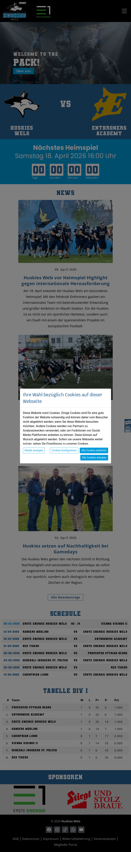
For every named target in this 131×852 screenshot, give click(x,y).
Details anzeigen (34, 450)
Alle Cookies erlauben (94, 457)
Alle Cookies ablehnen (93, 450)
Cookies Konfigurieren (64, 450)
